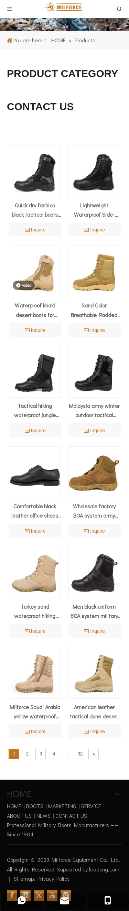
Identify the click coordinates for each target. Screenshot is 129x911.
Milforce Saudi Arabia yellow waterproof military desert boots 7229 (35, 712)
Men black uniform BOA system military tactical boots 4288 (94, 611)
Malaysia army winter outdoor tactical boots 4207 (94, 411)
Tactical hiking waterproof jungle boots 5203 (35, 411)
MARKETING (62, 806)
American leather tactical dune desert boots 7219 (94, 712)
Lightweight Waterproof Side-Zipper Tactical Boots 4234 (94, 210)
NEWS (43, 815)
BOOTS (34, 806)
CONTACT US (71, 815)
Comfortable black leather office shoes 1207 (34, 511)
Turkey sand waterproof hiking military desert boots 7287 (35, 611)
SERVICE (91, 806)
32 (80, 753)
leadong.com (104, 869)
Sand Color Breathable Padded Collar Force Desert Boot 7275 (94, 310)
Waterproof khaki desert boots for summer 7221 (35, 310)
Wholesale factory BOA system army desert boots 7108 (94, 511)
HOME (14, 806)
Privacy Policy (53, 878)
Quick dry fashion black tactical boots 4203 (35, 210)
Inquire (35, 229)
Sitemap (24, 878)
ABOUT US (19, 815)
